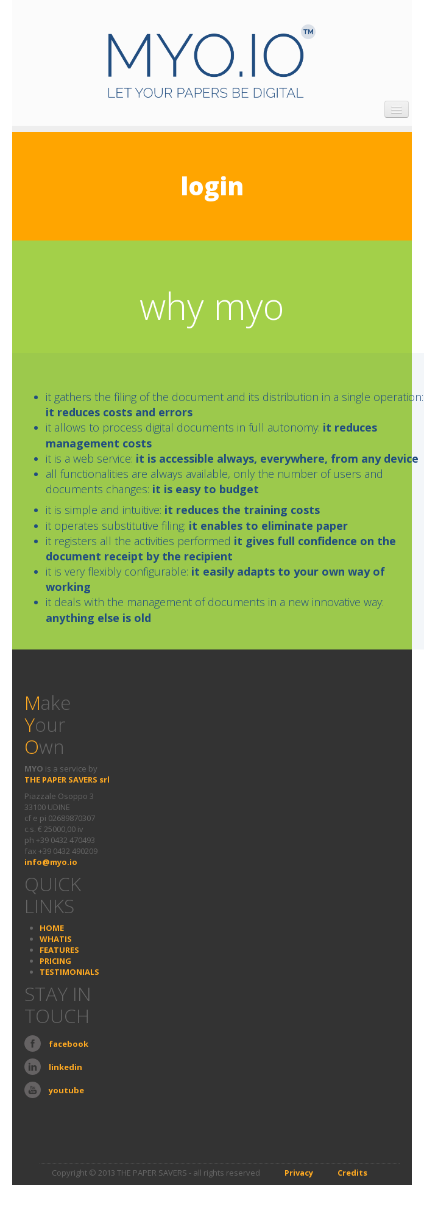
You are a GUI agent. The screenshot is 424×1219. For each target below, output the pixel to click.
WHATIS (56, 938)
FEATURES (59, 949)
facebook (68, 1043)
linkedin (65, 1067)
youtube (66, 1090)
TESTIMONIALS (69, 971)
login (212, 186)
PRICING (55, 960)
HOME (52, 927)
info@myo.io (50, 861)
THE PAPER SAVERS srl (67, 779)
